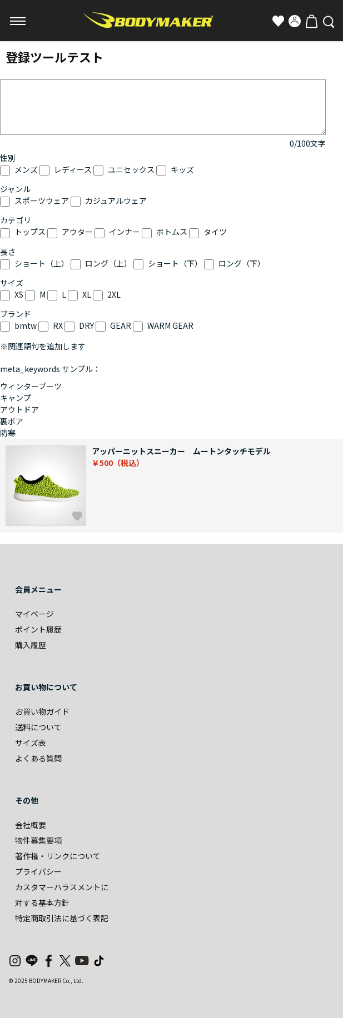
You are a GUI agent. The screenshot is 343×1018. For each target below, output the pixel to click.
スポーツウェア (41, 200)
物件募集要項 (38, 840)
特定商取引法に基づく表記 (61, 918)
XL (86, 294)
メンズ (26, 169)
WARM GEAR (170, 325)
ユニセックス (131, 169)
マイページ (34, 613)
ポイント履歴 (38, 629)
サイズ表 (30, 742)
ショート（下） (175, 263)
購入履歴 (30, 644)
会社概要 (30, 824)
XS (18, 294)
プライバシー (38, 871)
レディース (73, 169)
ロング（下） (241, 263)
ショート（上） (41, 263)
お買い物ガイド (42, 711)
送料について (38, 727)
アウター (77, 231)
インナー (124, 231)
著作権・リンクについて (58, 855)
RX (58, 325)
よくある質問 (38, 758)
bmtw (25, 325)
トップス (30, 231)
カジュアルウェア (116, 200)
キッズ (182, 169)
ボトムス (171, 231)
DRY (86, 325)
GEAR (120, 325)
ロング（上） (108, 263)
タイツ (215, 231)
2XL (114, 294)
